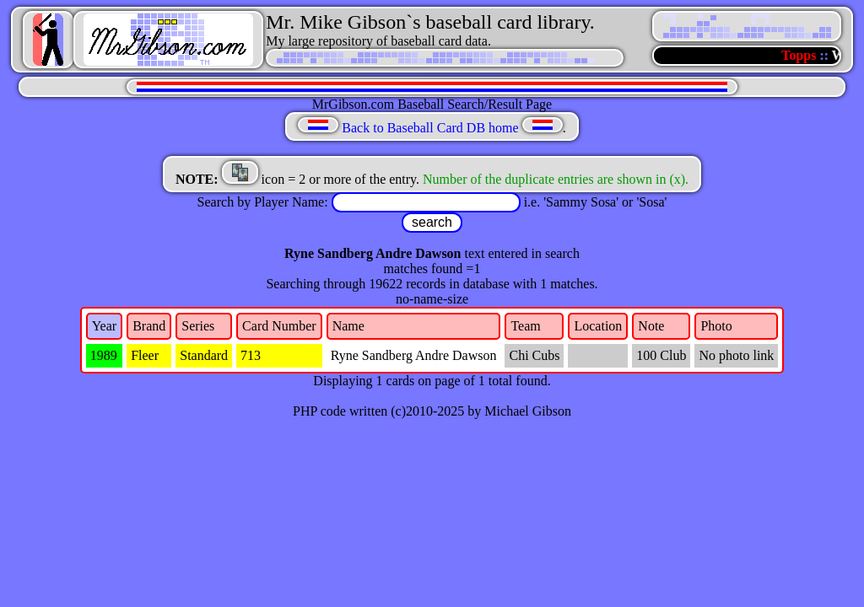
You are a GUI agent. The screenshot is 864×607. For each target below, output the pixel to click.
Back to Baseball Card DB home (430, 128)
